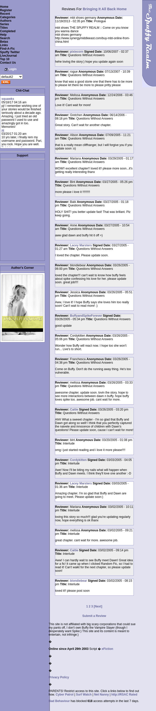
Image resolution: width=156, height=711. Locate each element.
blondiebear (78, 580)
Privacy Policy (59, 677)
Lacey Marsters (81, 245)
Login (12, 69)
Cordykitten (78, 460)
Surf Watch (84, 694)
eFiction (107, 649)
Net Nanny (101, 694)
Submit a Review (94, 616)
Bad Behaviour (59, 701)
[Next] (98, 606)
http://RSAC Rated (124, 694)
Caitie (74, 409)
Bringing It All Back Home (105, 9)
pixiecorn (76, 51)
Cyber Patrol (64, 694)
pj (2, 130)
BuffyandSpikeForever (86, 315)
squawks (7, 99)
